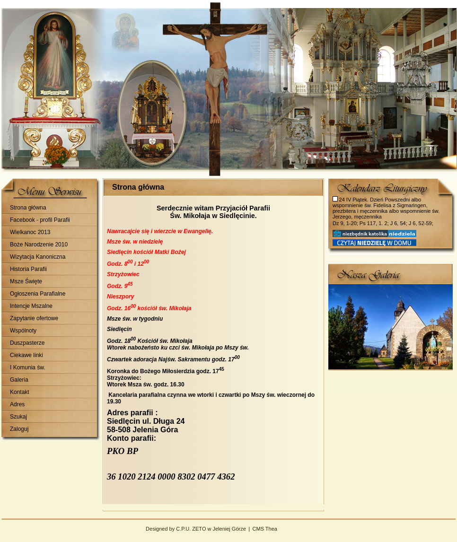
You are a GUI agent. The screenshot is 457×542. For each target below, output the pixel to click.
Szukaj (18, 416)
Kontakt (19, 392)
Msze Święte (26, 281)
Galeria (19, 379)
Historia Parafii (28, 269)
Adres (17, 404)
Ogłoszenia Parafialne (37, 293)
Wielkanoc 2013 (30, 232)
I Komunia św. (27, 367)
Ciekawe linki (26, 355)
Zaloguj (19, 429)
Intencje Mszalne (31, 306)
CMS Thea (265, 529)
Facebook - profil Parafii (40, 220)
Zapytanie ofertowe (34, 318)
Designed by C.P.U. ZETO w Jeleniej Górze (196, 529)
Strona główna (28, 207)
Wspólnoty (23, 330)
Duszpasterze (27, 343)
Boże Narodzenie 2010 (39, 244)
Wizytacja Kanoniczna (37, 257)
